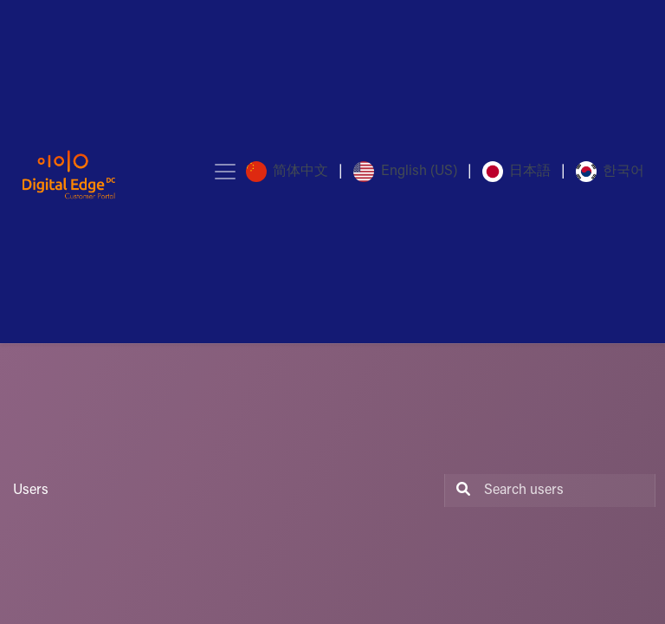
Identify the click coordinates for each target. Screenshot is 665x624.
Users (30, 490)
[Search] (460, 490)
